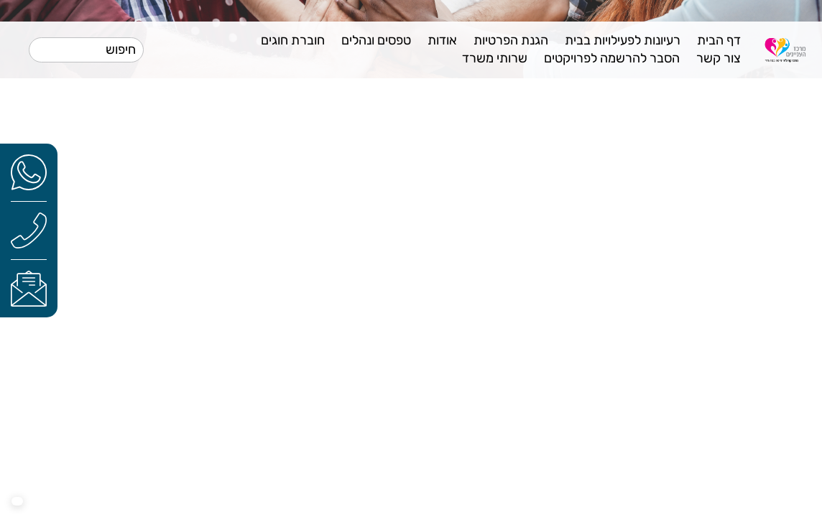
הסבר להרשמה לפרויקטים (612, 58)
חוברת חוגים (293, 40)
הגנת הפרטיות (511, 40)
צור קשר (718, 58)
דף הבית (719, 40)
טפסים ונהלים (376, 40)
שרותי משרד (494, 58)
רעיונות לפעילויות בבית (622, 40)
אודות (442, 40)
